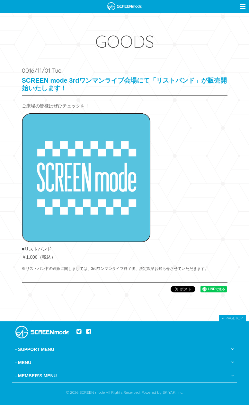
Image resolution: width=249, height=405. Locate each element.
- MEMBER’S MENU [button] (124, 375)
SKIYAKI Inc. (173, 392)
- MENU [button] (124, 362)
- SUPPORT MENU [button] (124, 349)
